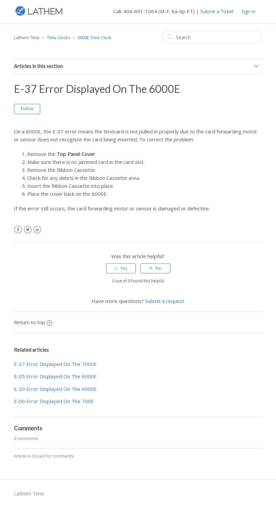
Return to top (33, 322)
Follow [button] (27, 108)
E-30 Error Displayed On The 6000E (55, 389)
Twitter (28, 230)
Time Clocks (58, 37)
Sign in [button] (248, 11)
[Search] (212, 37)
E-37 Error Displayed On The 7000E (55, 364)
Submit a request (164, 301)
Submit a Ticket (216, 11)
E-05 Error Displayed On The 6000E (55, 376)
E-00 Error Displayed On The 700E (54, 401)
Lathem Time (27, 37)
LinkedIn (37, 230)
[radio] (121, 268)
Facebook (18, 230)
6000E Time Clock (95, 37)
